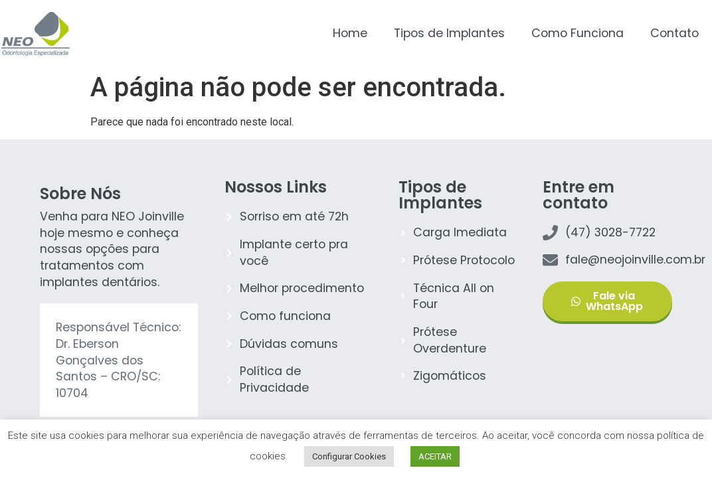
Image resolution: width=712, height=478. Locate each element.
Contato (674, 33)
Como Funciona (577, 33)
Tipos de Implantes (449, 33)
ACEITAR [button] (435, 456)
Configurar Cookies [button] (349, 456)
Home (350, 33)
